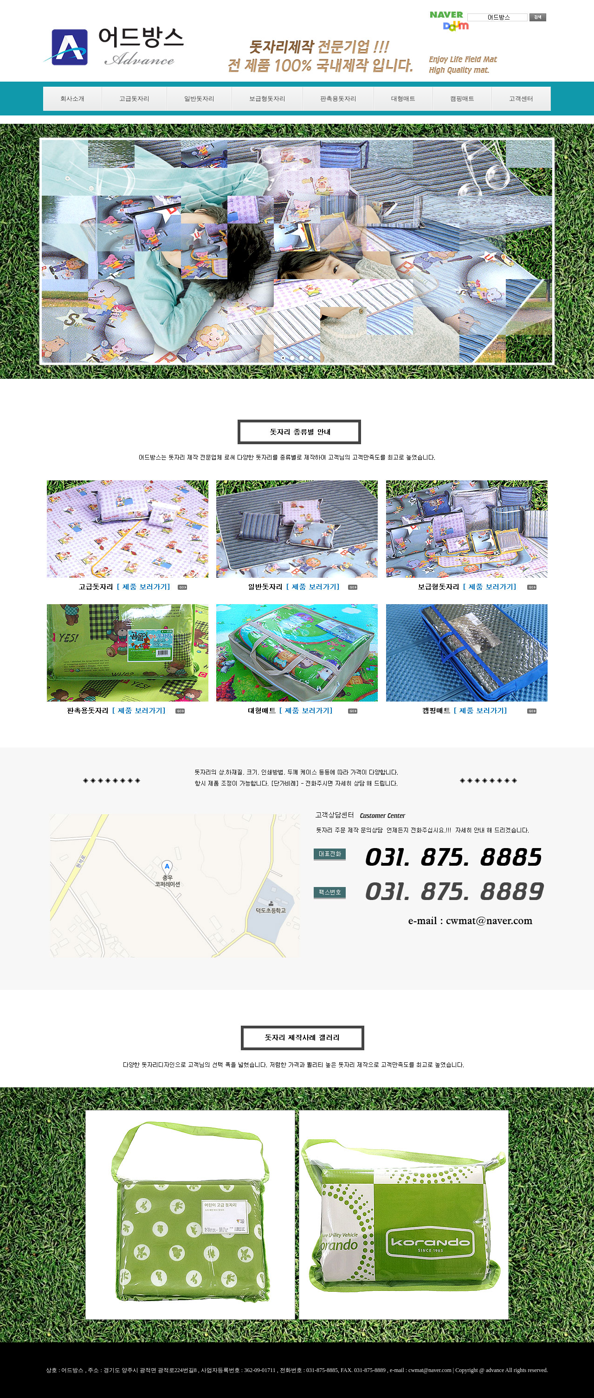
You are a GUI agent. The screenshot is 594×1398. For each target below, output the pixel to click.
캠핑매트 (462, 98)
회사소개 (72, 98)
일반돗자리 (199, 98)
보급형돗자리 (267, 98)
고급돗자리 (134, 98)
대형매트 (403, 98)
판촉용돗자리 (338, 98)
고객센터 (521, 98)
